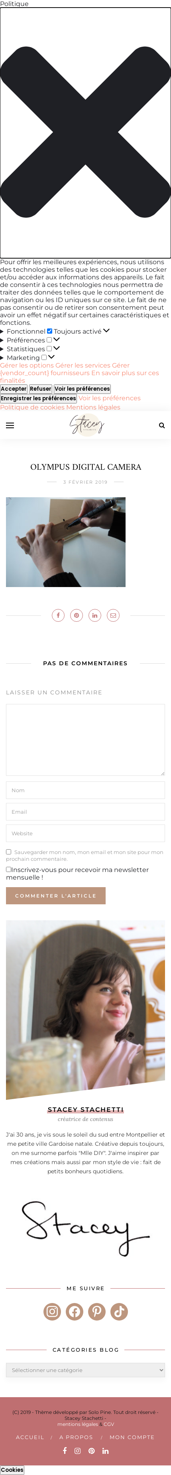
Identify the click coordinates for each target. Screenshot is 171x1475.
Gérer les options (27, 365)
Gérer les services (82, 365)
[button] (85, 133)
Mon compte (132, 1437)
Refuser (40, 389)
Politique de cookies (33, 407)
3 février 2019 (85, 482)
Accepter (14, 389)
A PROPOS (76, 1437)
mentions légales (77, 1424)
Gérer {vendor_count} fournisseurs (65, 369)
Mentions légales (93, 407)
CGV (109, 1424)
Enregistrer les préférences (38, 398)
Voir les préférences (82, 389)
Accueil (30, 1437)
